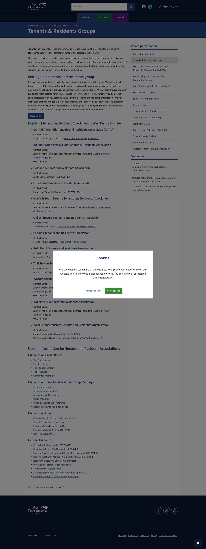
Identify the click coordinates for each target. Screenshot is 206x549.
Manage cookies (93, 290)
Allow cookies (113, 290)
